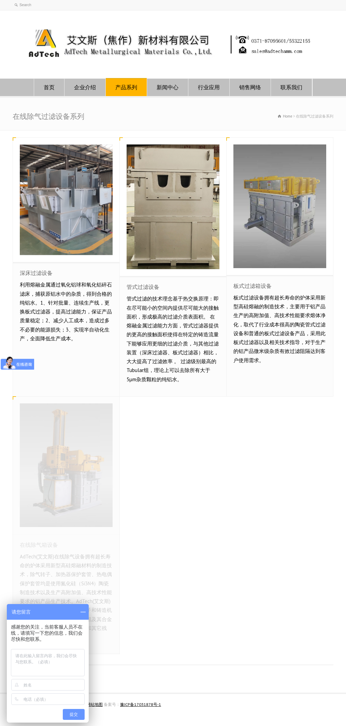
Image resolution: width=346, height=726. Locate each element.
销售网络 (250, 87)
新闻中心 (167, 87)
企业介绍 (85, 87)
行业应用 (209, 87)
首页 (49, 87)
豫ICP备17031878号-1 (140, 704)
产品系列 (126, 87)
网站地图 (94, 704)
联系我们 (291, 87)
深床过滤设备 (36, 272)
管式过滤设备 (143, 286)
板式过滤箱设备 (252, 285)
